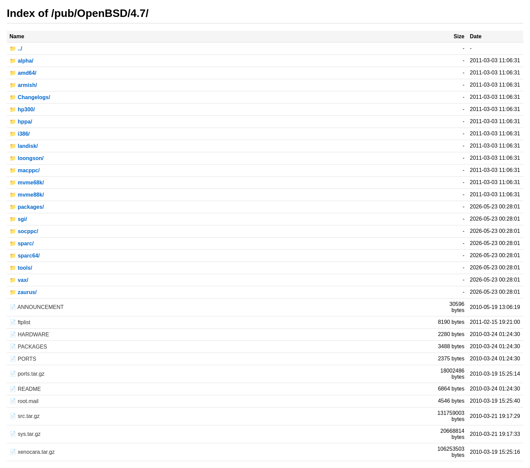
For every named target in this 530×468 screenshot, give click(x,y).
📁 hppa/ (20, 122)
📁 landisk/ (23, 146)
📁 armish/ (23, 85)
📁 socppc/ (23, 231)
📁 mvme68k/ (26, 182)
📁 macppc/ (24, 170)
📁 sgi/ (18, 219)
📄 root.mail (24, 401)
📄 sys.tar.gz (25, 434)
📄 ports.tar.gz (27, 374)
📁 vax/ (18, 280)
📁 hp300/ (22, 109)
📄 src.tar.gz (24, 416)
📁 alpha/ (21, 61)
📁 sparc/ (21, 243)
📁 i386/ (19, 134)
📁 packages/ (26, 207)
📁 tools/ (20, 268)
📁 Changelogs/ (29, 97)
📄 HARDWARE (29, 334)
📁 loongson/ (26, 158)
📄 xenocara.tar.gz (32, 452)
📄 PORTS (22, 359)
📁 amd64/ (23, 73)
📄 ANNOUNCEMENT (36, 307)
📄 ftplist (19, 322)
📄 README (25, 389)
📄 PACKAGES (28, 347)
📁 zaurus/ (23, 292)
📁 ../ (15, 48)
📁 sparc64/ (24, 256)
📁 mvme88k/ (26, 195)
